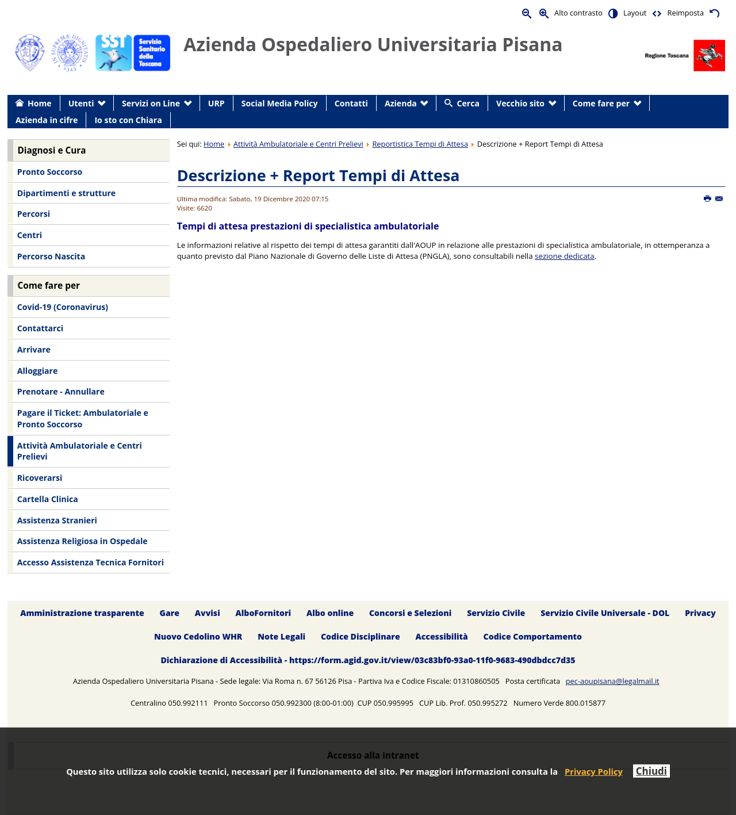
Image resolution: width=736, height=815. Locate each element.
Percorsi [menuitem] (33, 213)
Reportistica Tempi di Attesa (420, 144)
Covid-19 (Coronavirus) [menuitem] (62, 306)
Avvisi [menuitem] (207, 612)
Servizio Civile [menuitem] (496, 612)
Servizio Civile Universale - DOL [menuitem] (604, 612)
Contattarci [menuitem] (40, 328)
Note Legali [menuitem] (281, 636)
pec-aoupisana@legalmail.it (613, 681)
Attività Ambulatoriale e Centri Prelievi (298, 144)
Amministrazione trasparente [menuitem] (82, 612)
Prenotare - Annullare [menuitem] (61, 391)
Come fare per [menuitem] (601, 103)
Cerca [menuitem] (468, 103)
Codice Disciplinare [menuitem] (360, 636)
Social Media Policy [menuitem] (279, 103)
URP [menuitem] (216, 103)
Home (214, 144)
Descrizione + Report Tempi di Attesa (318, 175)
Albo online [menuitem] (330, 612)
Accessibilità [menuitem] (442, 636)
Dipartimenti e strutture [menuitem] (66, 193)
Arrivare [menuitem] (34, 349)
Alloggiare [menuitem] (37, 370)
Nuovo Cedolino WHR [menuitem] (198, 636)
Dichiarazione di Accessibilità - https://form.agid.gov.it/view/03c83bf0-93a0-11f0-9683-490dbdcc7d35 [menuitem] (367, 660)
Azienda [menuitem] (401, 103)
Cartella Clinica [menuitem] (47, 498)
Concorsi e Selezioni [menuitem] (410, 612)
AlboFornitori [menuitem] (264, 612)
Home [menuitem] (40, 103)
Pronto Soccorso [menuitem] (49, 171)
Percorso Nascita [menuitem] (51, 256)
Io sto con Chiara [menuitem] (128, 119)
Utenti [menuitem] (81, 103)
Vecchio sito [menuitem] (520, 103)
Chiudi (651, 771)
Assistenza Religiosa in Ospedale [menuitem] (82, 540)
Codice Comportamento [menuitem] (533, 636)
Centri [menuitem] (29, 234)
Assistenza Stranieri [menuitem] (57, 520)
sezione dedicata (565, 256)
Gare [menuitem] (170, 612)
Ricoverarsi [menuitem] (39, 477)
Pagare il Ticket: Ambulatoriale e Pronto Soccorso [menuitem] (82, 418)
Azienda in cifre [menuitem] (47, 119)
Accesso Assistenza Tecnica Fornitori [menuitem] (90, 562)
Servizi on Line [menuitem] (151, 103)
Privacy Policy (594, 771)
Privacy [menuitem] (700, 612)
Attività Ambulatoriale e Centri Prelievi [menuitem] (79, 451)
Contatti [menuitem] (351, 103)
